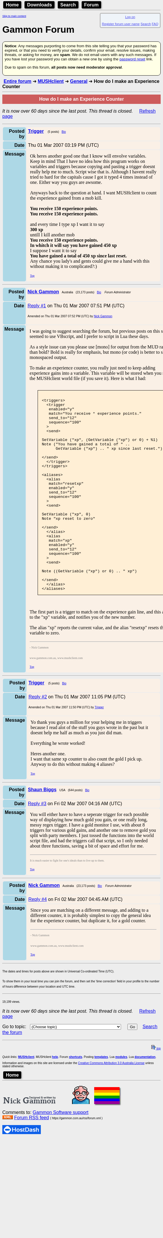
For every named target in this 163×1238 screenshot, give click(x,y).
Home (12, 4)
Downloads (39, 4)
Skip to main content (14, 16)
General (78, 81)
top (156, 1087)
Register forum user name (121, 24)
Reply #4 (37, 938)
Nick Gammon (103, 316)
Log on (130, 17)
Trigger (99, 746)
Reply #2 (38, 736)
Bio (64, 131)
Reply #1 (37, 305)
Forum (91, 4)
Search (68, 4)
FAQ (155, 24)
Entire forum (17, 81)
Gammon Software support (60, 1151)
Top (32, 275)
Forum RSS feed (31, 1157)
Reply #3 (37, 843)
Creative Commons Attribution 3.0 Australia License (111, 1102)
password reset (132, 59)
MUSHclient (51, 81)
